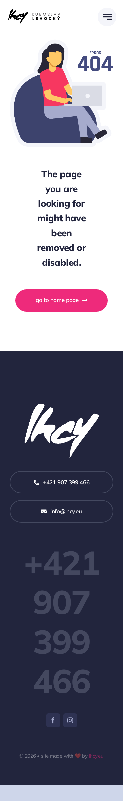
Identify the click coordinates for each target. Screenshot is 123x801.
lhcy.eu (96, 756)
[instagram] (70, 720)
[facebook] (53, 720)
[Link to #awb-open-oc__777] (107, 17)
